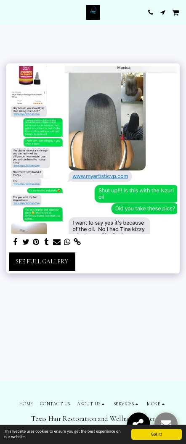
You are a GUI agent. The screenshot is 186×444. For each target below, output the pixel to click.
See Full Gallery (42, 261)
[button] (9, 12)
